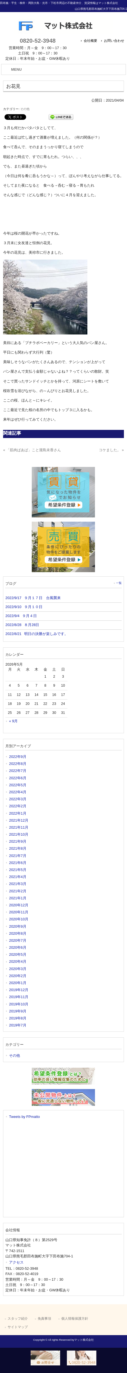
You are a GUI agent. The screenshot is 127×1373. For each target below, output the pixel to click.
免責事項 (44, 1319)
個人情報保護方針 (74, 1319)
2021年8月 (17, 848)
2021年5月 (17, 870)
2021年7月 (17, 856)
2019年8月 (17, 1018)
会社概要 (90, 40)
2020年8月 (17, 933)
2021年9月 (17, 841)
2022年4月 (17, 792)
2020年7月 (17, 940)
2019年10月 (18, 1004)
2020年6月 (17, 947)
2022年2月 (17, 806)
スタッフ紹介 (18, 1319)
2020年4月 (17, 961)
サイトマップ (18, 1327)
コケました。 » (111, 450)
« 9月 (13, 721)
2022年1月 (17, 813)
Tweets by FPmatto (24, 1117)
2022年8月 (17, 764)
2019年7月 (17, 1025)
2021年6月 (17, 863)
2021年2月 (17, 891)
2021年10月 (18, 834)
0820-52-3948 (37, 40)
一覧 (119, 583)
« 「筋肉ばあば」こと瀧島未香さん (32, 450)
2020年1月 (17, 983)
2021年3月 (17, 884)
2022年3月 (17, 799)
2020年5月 (17, 954)
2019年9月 (17, 1011)
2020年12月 (18, 905)
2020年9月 (17, 926)
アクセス (16, 1262)
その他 (25, 109)
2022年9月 (17, 757)
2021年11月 (18, 827)
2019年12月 (18, 990)
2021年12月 (18, 820)
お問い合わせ (114, 40)
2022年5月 (17, 785)
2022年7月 (17, 771)
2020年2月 (17, 976)
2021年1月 (17, 898)
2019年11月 (18, 997)
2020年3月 (17, 969)
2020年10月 (18, 919)
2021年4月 (17, 877)
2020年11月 (18, 912)
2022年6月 (17, 778)
